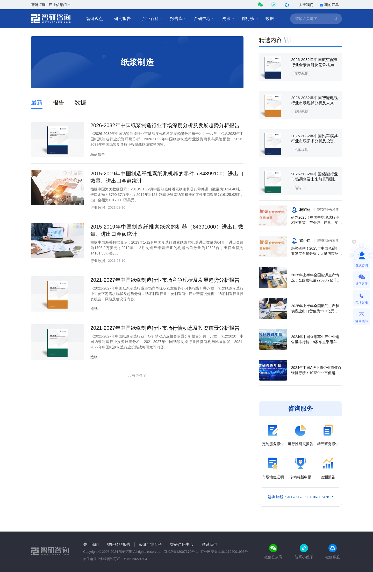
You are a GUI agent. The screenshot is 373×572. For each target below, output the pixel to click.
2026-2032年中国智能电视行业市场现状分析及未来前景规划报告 (314, 102)
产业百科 (152, 18)
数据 (272, 18)
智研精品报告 (118, 544)
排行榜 (250, 18)
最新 (36, 102)
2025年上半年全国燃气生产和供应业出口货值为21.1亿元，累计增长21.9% (316, 311)
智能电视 (301, 112)
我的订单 (329, 4)
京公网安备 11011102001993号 (224, 552)
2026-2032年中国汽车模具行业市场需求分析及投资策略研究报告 (314, 141)
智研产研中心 (181, 544)
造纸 (94, 309)
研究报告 (124, 18)
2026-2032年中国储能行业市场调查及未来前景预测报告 (314, 179)
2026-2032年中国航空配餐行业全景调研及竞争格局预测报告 (314, 64)
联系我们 (209, 544)
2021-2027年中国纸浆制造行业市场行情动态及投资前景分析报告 (165, 328)
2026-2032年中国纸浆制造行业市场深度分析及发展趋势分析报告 (165, 125)
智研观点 (96, 18)
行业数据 (97, 207)
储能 (298, 188)
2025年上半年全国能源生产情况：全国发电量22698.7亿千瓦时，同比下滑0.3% (316, 280)
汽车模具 (301, 150)
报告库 (178, 18)
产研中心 (204, 18)
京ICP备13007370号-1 (181, 552)
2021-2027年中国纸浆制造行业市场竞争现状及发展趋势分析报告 (165, 280)
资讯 (228, 18)
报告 (58, 102)
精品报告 (97, 154)
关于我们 (306, 5)
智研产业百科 (150, 544)
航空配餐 (301, 73)
